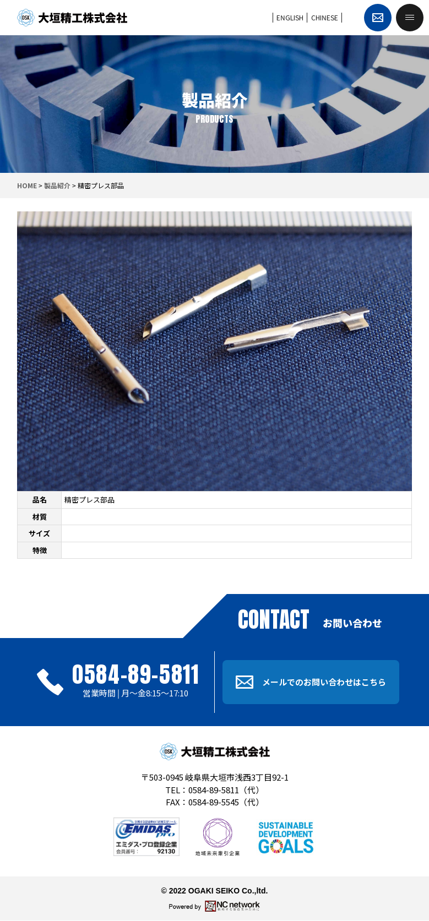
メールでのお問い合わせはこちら (311, 682)
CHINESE (324, 17)
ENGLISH (289, 17)
